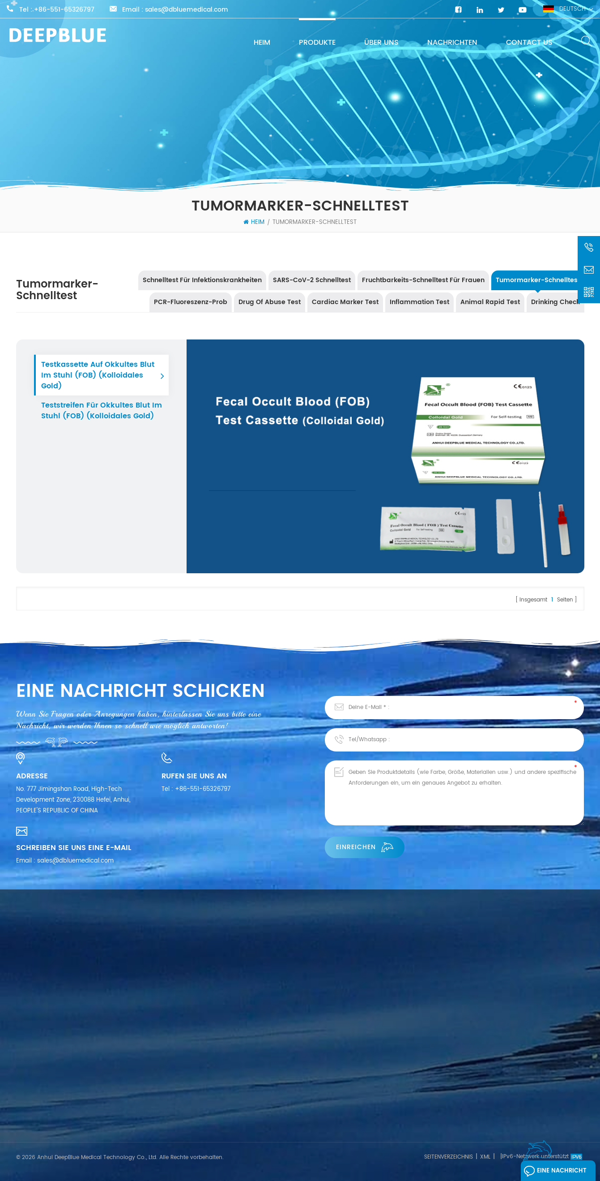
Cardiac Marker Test (345, 302)
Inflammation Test (419, 302)
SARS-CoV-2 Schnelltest (312, 280)
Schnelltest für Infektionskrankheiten (202, 280)
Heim (262, 42)
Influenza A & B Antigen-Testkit (316, 1119)
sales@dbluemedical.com (186, 9)
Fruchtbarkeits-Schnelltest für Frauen (423, 280)
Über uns (381, 42)
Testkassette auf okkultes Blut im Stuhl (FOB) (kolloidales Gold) (97, 375)
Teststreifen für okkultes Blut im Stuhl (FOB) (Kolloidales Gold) (101, 410)
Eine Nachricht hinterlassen (555, 1173)
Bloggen (28, 1106)
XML (485, 1157)
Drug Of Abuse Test (269, 302)
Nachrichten (452, 42)
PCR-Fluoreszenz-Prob (190, 302)
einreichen (364, 847)
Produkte (317, 42)
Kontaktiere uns (39, 1090)
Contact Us (529, 42)
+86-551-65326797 (64, 9)
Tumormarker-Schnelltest (314, 222)
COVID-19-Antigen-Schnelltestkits (321, 1076)
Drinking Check (555, 302)
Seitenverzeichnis (448, 1157)
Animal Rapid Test (490, 302)
